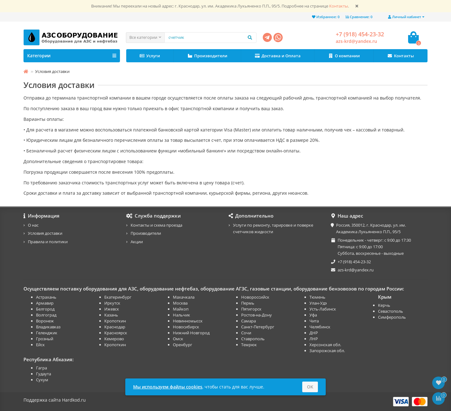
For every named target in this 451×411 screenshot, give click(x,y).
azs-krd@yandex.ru (356, 41)
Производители (208, 56)
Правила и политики (48, 241)
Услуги (150, 56)
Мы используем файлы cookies (167, 387)
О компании (344, 56)
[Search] (210, 37)
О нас (33, 225)
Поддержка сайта (42, 400)
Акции (137, 241)
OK (310, 387)
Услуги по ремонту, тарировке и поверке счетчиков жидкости (273, 228)
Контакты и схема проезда (156, 225)
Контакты (338, 6)
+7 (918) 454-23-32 (360, 34)
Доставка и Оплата (278, 56)
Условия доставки (45, 233)
